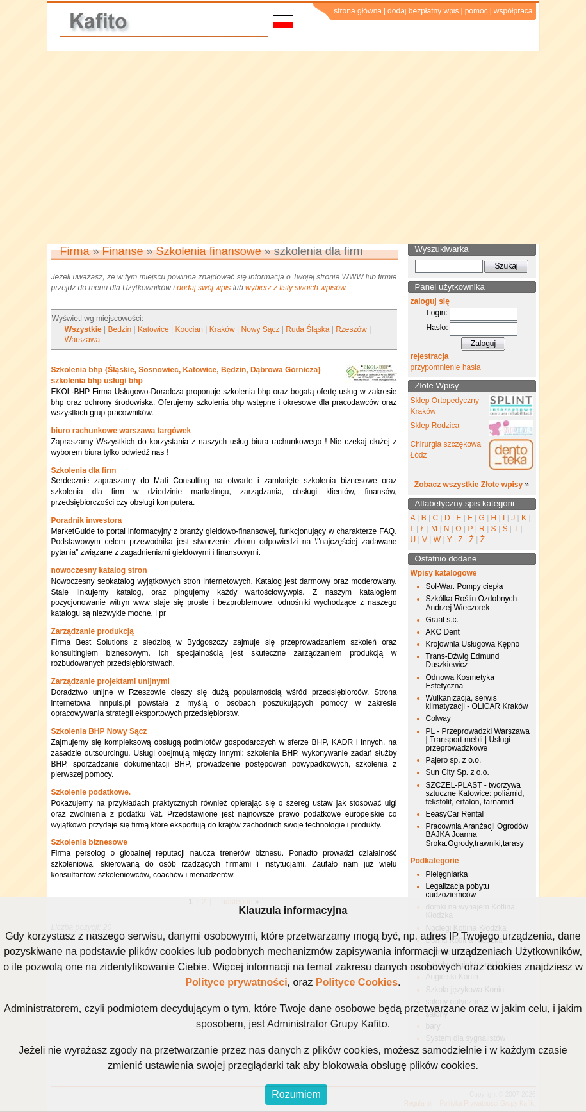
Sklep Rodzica (435, 425)
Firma (75, 251)
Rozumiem (296, 1094)
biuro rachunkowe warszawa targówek (121, 430)
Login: (437, 312)
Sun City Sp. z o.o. (457, 772)
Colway (438, 718)
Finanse (122, 251)
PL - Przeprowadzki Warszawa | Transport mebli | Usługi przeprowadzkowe (478, 739)
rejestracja (430, 356)
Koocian (189, 329)
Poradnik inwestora (86, 520)
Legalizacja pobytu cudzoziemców (457, 890)
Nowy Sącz (260, 329)
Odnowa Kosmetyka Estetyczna (460, 681)
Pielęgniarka (447, 874)
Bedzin (120, 329)
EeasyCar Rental (455, 813)
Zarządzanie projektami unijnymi (110, 681)
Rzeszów (351, 329)
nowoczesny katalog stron (99, 570)
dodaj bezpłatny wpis (423, 10)
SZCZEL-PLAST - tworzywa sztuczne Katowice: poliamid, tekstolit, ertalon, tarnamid (475, 793)
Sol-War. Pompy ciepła (464, 586)
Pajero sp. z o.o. (454, 760)
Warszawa (83, 339)
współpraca (513, 10)
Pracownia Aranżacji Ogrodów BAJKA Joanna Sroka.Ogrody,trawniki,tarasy (477, 834)
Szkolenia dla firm (84, 470)
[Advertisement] (293, 147)
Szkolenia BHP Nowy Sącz (99, 731)
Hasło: (437, 327)
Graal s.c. (442, 619)
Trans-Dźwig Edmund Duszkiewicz (463, 660)
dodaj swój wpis (204, 287)
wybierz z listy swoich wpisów (295, 287)
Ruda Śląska (307, 329)
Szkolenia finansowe (208, 251)
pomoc (476, 10)
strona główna (358, 10)
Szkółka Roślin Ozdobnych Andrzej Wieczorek (471, 602)
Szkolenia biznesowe (89, 842)
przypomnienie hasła (446, 367)
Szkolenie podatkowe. (91, 792)
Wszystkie (83, 329)
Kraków (222, 329)
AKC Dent (443, 631)
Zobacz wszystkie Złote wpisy (468, 484)
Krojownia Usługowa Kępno (473, 644)
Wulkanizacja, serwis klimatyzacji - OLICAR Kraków (477, 702)
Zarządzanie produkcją (92, 631)
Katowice (153, 329)
